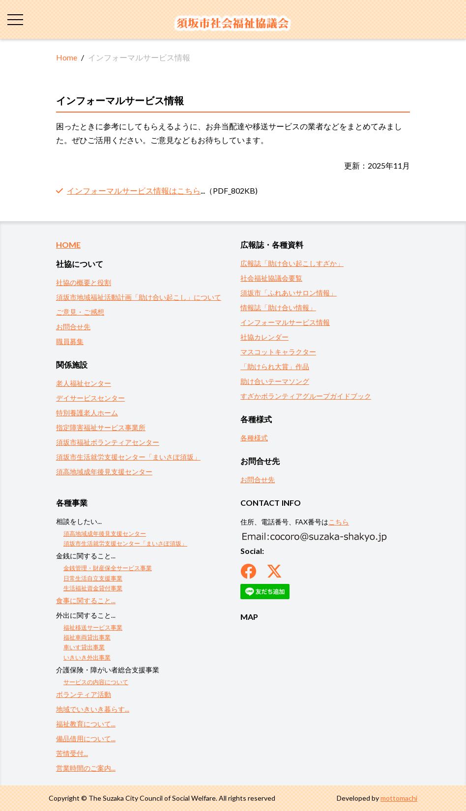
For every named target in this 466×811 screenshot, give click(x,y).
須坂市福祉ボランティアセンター (107, 442)
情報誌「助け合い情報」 (278, 307)
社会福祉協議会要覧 (271, 278)
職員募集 (70, 341)
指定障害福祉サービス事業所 (101, 427)
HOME (68, 244)
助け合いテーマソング (274, 381)
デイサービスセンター (90, 398)
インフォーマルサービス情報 (285, 322)
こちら (338, 522)
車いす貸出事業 (84, 647)
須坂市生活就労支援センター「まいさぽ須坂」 (128, 457)
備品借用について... (86, 738)
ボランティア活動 (83, 694)
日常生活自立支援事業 (92, 578)
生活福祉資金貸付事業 (92, 588)
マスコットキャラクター (278, 352)
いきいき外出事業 (87, 657)
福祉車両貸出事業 (87, 637)
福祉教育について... (86, 724)
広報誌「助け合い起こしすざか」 (292, 263)
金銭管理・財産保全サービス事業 (107, 568)
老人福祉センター (83, 383)
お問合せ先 (73, 326)
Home (66, 57)
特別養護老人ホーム (87, 412)
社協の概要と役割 (83, 282)
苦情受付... (72, 753)
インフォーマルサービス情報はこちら (134, 190)
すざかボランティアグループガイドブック (305, 396)
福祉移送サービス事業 (92, 627)
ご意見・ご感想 (80, 312)
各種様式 (254, 438)
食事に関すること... (86, 600)
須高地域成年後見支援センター (104, 471)
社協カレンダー (264, 337)
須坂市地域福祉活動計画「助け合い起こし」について (138, 297)
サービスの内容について (95, 682)
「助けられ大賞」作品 (274, 366)
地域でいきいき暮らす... (92, 709)
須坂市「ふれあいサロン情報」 (288, 293)
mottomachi (398, 798)
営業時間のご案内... (86, 768)
